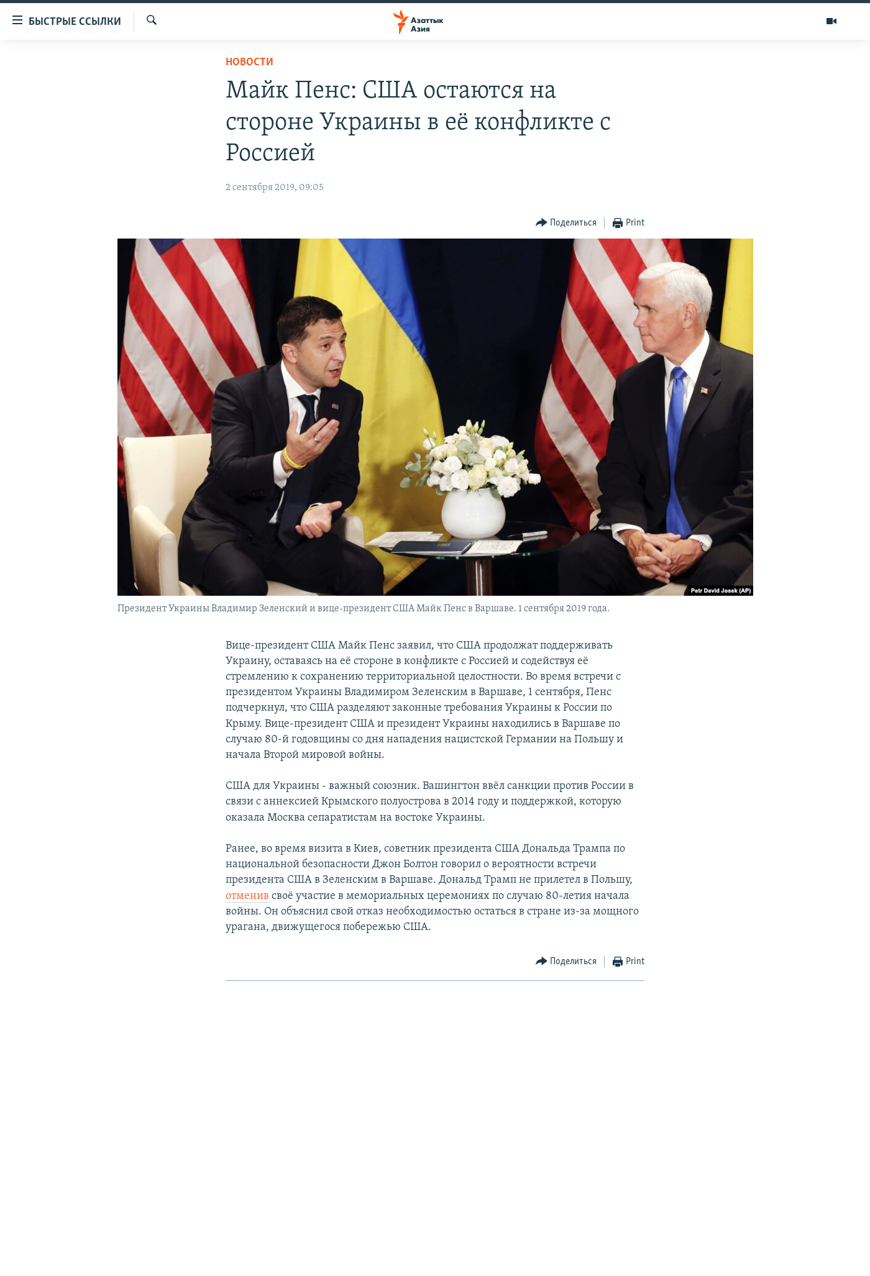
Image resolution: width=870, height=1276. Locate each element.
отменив (249, 896)
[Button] (566, 223)
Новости (249, 62)
